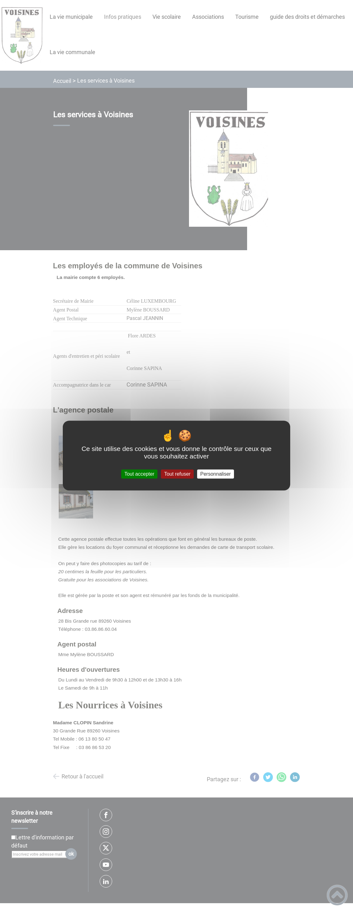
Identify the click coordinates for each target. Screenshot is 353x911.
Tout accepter (139, 474)
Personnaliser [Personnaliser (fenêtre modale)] (215, 474)
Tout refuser (177, 474)
